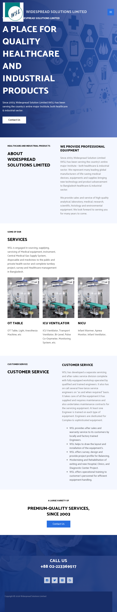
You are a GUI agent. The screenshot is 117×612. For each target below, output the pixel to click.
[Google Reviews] (70, 580)
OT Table (15, 323)
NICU (82, 323)
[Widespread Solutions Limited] (13, 12)
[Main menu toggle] (110, 12)
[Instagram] (62, 580)
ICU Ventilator (56, 323)
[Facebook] (47, 580)
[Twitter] (55, 580)
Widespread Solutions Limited (56, 12)
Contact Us (14, 120)
